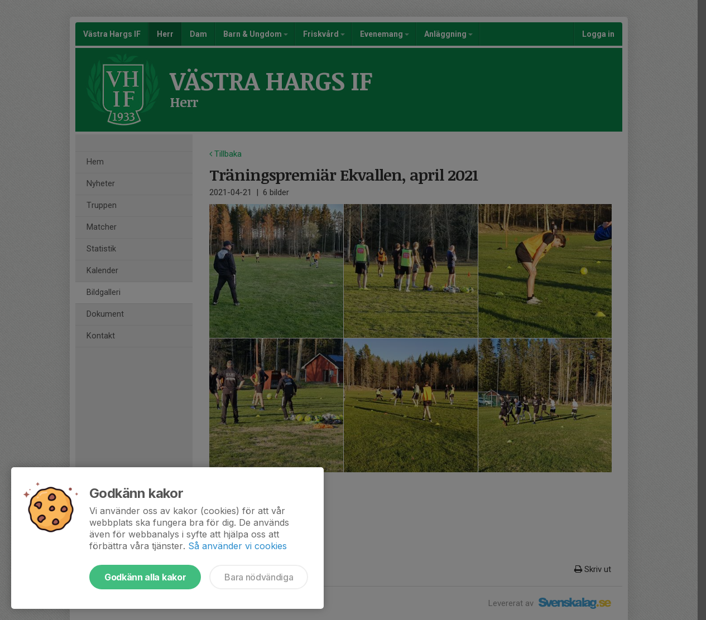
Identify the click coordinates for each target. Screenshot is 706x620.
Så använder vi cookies (237, 545)
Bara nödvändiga (258, 577)
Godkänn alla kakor (145, 577)
